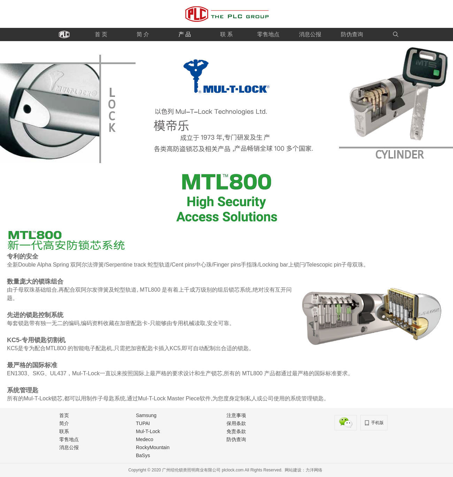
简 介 (143, 34)
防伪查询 (352, 34)
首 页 (101, 34)
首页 (64, 415)
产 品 (184, 34)
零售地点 (268, 34)
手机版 (377, 422)
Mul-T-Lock (148, 431)
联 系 (226, 34)
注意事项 (236, 415)
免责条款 (236, 431)
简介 (64, 423)
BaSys (143, 455)
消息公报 (310, 34)
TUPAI (143, 423)
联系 (64, 431)
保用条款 (236, 423)
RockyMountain (153, 447)
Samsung (146, 415)
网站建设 (293, 470)
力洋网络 (314, 470)
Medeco (144, 439)
